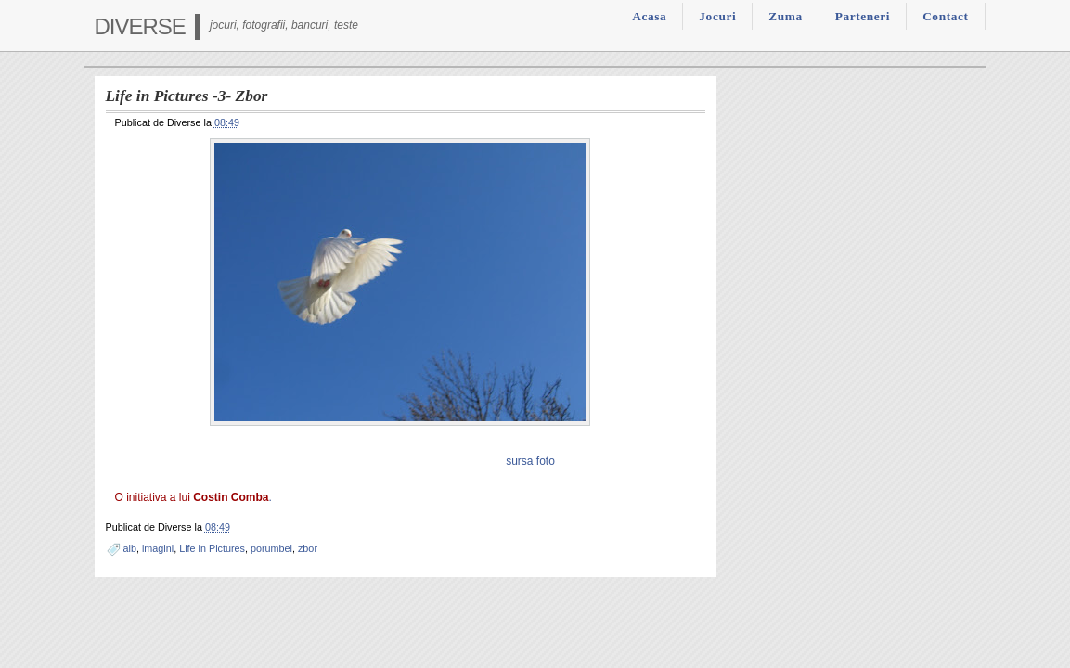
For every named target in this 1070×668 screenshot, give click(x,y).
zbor (307, 548)
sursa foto (530, 461)
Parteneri (862, 16)
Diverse (140, 26)
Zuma (785, 16)
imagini (158, 548)
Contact (945, 16)
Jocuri (717, 16)
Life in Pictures (212, 548)
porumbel (271, 548)
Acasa (649, 16)
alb (129, 548)
